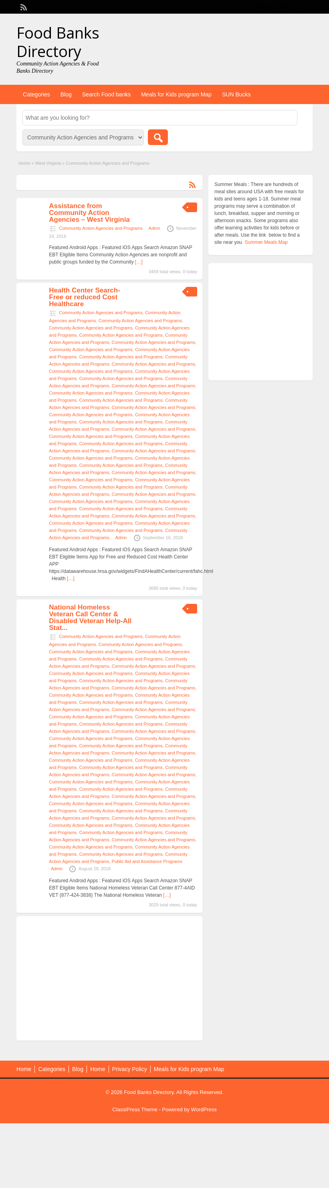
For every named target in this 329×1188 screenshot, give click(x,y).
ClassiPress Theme (134, 1109)
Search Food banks (106, 94)
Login (303, 7)
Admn (154, 228)
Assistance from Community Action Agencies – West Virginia (89, 212)
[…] (139, 262)
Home (24, 163)
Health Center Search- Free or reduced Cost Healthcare (84, 297)
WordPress (204, 1109)
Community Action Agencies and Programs (101, 228)
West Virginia (48, 163)
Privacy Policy (129, 1069)
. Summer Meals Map (265, 242)
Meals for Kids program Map (176, 94)
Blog (66, 94)
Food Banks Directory (57, 41)
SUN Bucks (236, 94)
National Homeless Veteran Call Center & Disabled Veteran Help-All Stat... (90, 617)
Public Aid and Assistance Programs (147, 861)
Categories (36, 94)
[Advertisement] (109, 978)
